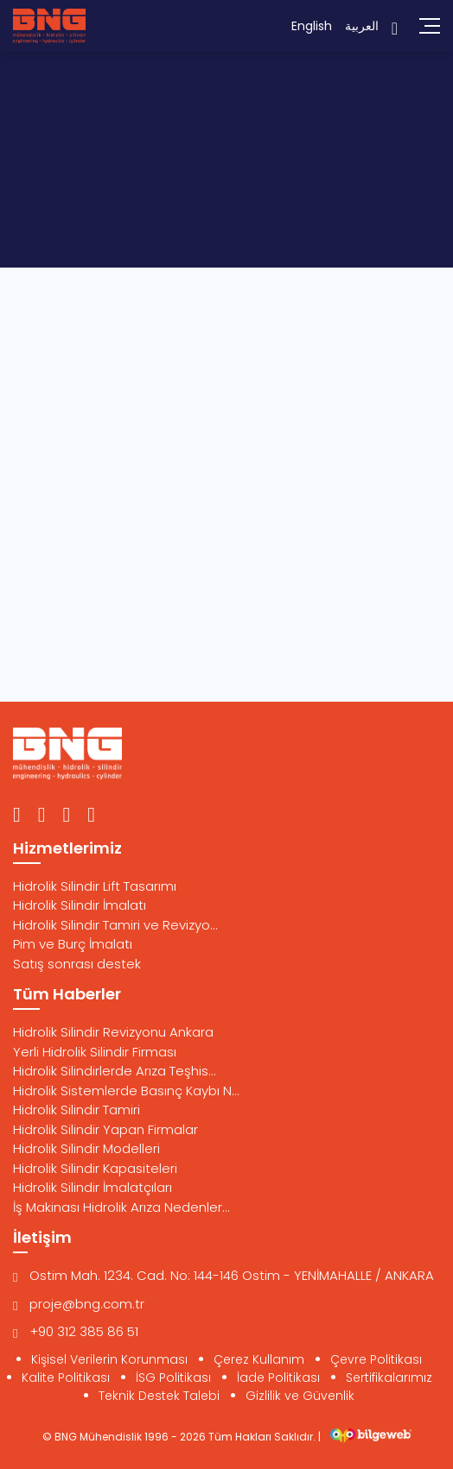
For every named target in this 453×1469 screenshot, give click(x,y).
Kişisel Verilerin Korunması (109, 1359)
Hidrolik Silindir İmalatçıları (92, 1187)
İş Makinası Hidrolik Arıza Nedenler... (121, 1207)
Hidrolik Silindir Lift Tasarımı (94, 886)
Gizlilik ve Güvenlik (300, 1395)
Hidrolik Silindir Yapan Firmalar (105, 1129)
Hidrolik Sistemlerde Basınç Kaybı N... (126, 1090)
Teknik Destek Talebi (159, 1395)
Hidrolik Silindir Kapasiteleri (95, 1168)
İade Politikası (278, 1377)
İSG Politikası (173, 1377)
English (311, 26)
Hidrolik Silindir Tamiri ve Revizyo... (115, 925)
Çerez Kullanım (259, 1359)
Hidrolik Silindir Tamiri (76, 1109)
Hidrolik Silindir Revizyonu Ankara (113, 1032)
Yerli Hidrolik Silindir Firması (94, 1052)
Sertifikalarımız (389, 1377)
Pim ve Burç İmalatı (72, 944)
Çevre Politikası (376, 1359)
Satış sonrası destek (77, 964)
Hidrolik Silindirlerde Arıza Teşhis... (114, 1071)
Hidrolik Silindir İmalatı (79, 905)
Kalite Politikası (66, 1377)
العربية (362, 26)
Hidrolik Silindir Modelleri (86, 1148)
